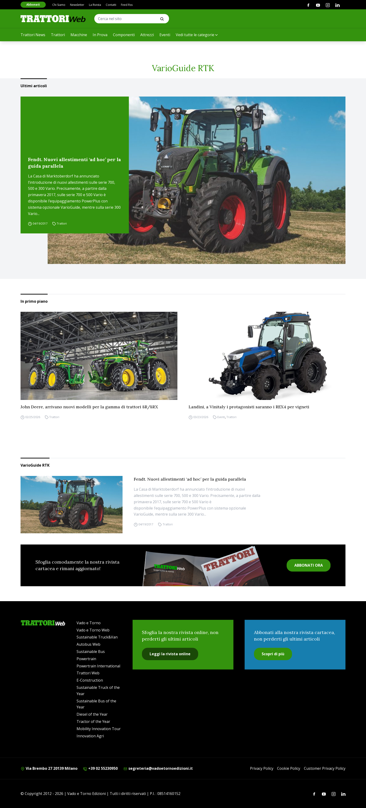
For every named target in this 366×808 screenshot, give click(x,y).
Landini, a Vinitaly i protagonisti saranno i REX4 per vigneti (249, 406)
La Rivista (95, 5)
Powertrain (86, 658)
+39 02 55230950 (100, 768)
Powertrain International (98, 666)
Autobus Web (88, 644)
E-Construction (90, 680)
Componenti (124, 34)
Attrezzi (147, 34)
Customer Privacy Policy (324, 768)
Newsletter (77, 5)
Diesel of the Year (92, 714)
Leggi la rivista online (170, 653)
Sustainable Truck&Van (97, 637)
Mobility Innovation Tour (99, 728)
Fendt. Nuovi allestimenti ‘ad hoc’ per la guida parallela (74, 162)
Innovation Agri (90, 736)
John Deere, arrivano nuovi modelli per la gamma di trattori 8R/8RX (89, 406)
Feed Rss (127, 5)
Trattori (58, 34)
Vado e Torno (89, 622)
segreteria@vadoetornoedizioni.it (158, 768)
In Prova (100, 34)
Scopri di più (273, 653)
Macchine (78, 34)
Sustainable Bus (91, 651)
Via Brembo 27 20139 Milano (49, 768)
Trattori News (33, 34)
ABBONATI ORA (308, 565)
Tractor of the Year (93, 721)
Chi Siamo (58, 5)
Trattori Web (88, 673)
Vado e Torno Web (93, 630)
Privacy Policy (261, 768)
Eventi (164, 34)
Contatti (111, 5)
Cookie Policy (288, 768)
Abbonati (33, 5)
